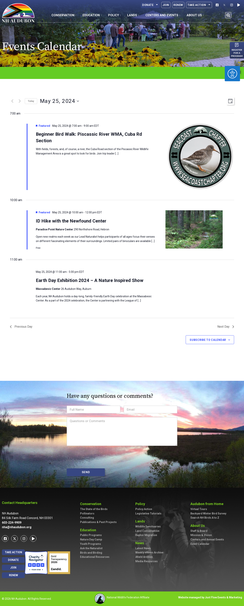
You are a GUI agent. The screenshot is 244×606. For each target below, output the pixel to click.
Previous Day (21, 326)
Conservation (91, 504)
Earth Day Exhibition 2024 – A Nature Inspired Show (89, 280)
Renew (178, 4)
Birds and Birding (91, 552)
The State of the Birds (94, 509)
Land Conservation (147, 530)
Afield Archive (144, 556)
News (140, 543)
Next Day (225, 326)
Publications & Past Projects (98, 522)
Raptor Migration (146, 535)
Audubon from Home (207, 504)
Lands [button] (133, 15)
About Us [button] (195, 15)
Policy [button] (114, 15)
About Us (198, 526)
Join (166, 4)
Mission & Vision (201, 535)
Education (89, 530)
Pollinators (87, 513)
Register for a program (237, 52)
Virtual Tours (198, 509)
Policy (141, 504)
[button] (228, 15)
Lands (141, 521)
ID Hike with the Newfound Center (71, 221)
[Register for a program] (237, 45)
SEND (86, 472)
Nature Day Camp (91, 539)
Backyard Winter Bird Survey (208, 513)
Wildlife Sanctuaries (148, 526)
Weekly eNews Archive (149, 552)
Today (31, 101)
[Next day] (19, 101)
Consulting (87, 517)
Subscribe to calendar (208, 339)
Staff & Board (198, 530)
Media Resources (146, 561)
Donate (150, 5)
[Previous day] (12, 101)
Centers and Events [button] (162, 15)
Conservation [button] (63, 15)
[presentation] (96, 457)
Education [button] (92, 15)
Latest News (143, 548)
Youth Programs (90, 543)
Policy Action (143, 509)
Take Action (199, 5)
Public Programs (91, 535)
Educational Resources (94, 556)
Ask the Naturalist (91, 548)
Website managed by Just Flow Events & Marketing (210, 597)
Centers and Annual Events (207, 539)
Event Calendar (199, 543)
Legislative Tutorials (148, 513)
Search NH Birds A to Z (204, 517)
